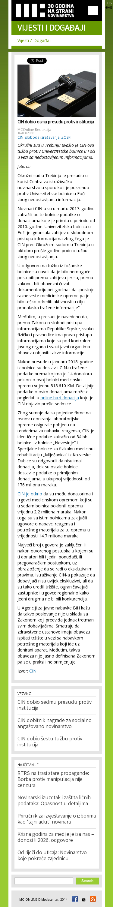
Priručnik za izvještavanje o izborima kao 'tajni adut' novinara (56, 819)
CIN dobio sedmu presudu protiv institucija (54, 705)
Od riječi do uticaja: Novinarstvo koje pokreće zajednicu (52, 856)
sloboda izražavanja (42, 137)
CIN (20, 137)
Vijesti (23, 40)
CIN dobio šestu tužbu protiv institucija (49, 742)
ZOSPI (66, 137)
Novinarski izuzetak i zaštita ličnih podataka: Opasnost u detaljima (54, 801)
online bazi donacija (59, 398)
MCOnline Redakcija (34, 129)
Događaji (42, 40)
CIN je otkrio (29, 494)
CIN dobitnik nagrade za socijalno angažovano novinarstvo (54, 724)
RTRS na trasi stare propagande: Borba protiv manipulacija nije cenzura (53, 780)
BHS (108, 3)
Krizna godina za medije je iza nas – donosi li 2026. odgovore (55, 838)
